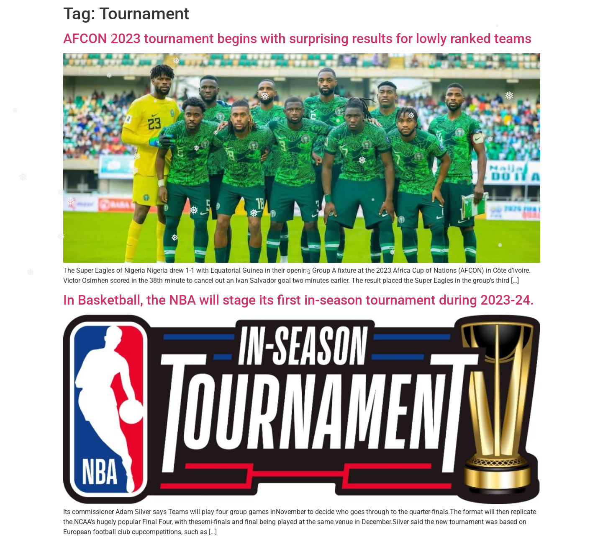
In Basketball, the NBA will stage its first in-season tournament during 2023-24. (298, 300)
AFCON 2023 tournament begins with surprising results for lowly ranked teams (297, 39)
